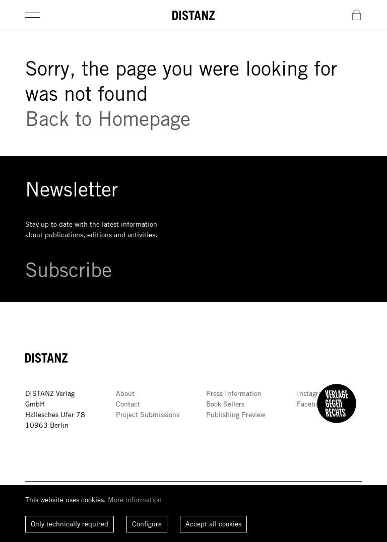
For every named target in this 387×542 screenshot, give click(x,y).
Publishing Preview (235, 414)
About (125, 393)
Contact (128, 404)
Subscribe (68, 269)
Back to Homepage (107, 118)
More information (135, 499)
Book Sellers (225, 404)
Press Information (234, 393)
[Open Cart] (356, 15)
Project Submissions (147, 414)
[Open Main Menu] (33, 15)
